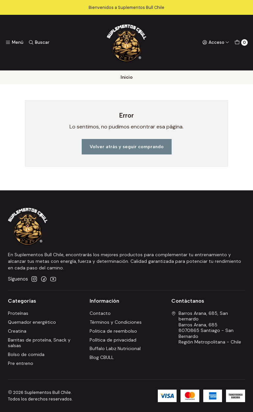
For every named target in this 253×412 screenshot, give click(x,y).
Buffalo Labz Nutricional (115, 348)
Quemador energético (32, 322)
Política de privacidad (113, 340)
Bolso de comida (26, 354)
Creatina (17, 331)
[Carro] (241, 42)
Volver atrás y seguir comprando (127, 147)
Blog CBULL (102, 357)
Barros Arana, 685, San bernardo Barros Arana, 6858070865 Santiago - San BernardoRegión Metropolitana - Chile (206, 327)
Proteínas (18, 313)
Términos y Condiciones (116, 322)
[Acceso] (216, 42)
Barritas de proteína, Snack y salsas (39, 343)
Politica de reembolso (113, 331)
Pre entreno (20, 363)
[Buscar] (38, 42)
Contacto (100, 313)
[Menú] (14, 42)
